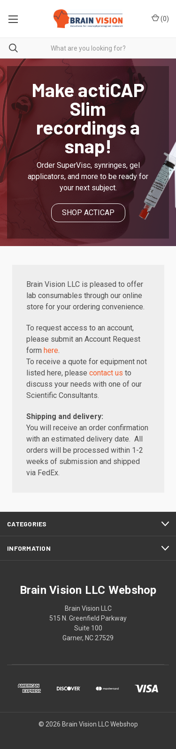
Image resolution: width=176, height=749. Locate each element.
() (160, 18)
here (51, 350)
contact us (106, 372)
